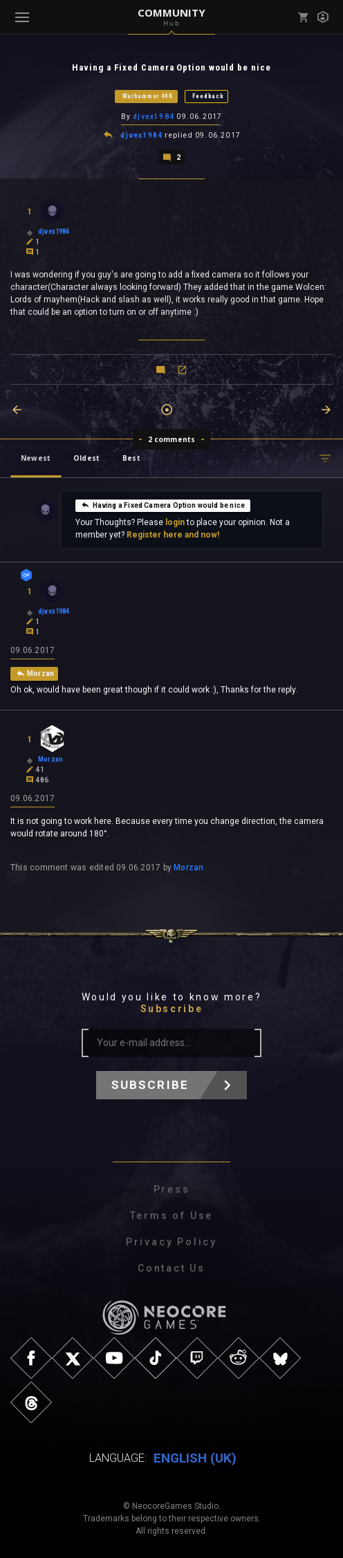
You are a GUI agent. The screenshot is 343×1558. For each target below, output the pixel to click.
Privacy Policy (171, 1241)
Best (131, 458)
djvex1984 (153, 116)
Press (172, 1189)
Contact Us (171, 1268)
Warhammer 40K (147, 96)
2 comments (172, 439)
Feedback (208, 96)
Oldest (86, 458)
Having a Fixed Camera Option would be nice (163, 505)
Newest (35, 458)
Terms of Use (172, 1215)
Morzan (188, 867)
